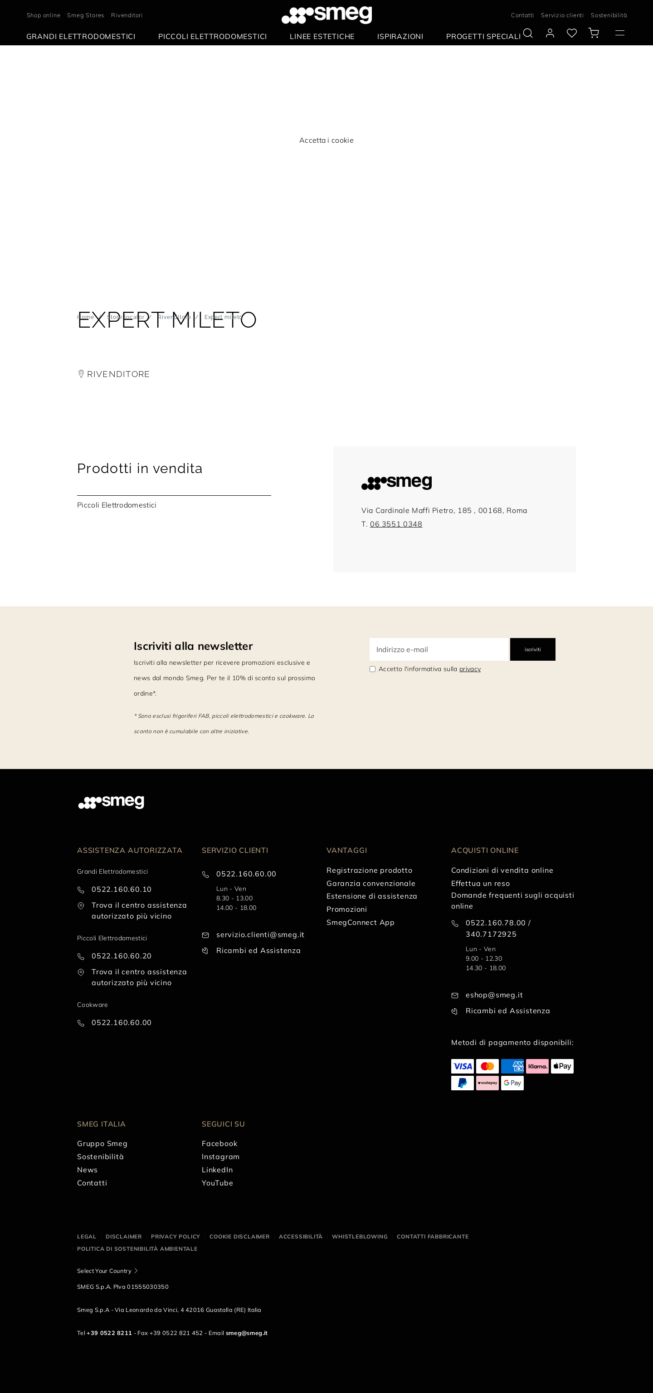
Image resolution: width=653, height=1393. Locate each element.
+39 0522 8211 (109, 1332)
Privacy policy (175, 1236)
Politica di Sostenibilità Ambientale (137, 1248)
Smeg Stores (85, 15)
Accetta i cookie (326, 140)
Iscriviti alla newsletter (193, 646)
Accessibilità (301, 1236)
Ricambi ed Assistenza (258, 950)
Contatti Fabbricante (432, 1236)
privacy (470, 669)
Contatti (522, 15)
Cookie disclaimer (240, 1236)
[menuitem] (83, 36)
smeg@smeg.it (247, 1332)
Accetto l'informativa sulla (430, 669)
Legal (87, 1236)
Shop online (44, 15)
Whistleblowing (360, 1236)
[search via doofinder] (528, 33)
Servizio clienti (562, 15)
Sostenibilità (609, 15)
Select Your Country (104, 1270)
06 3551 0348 (396, 523)
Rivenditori (127, 15)
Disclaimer (124, 1236)
